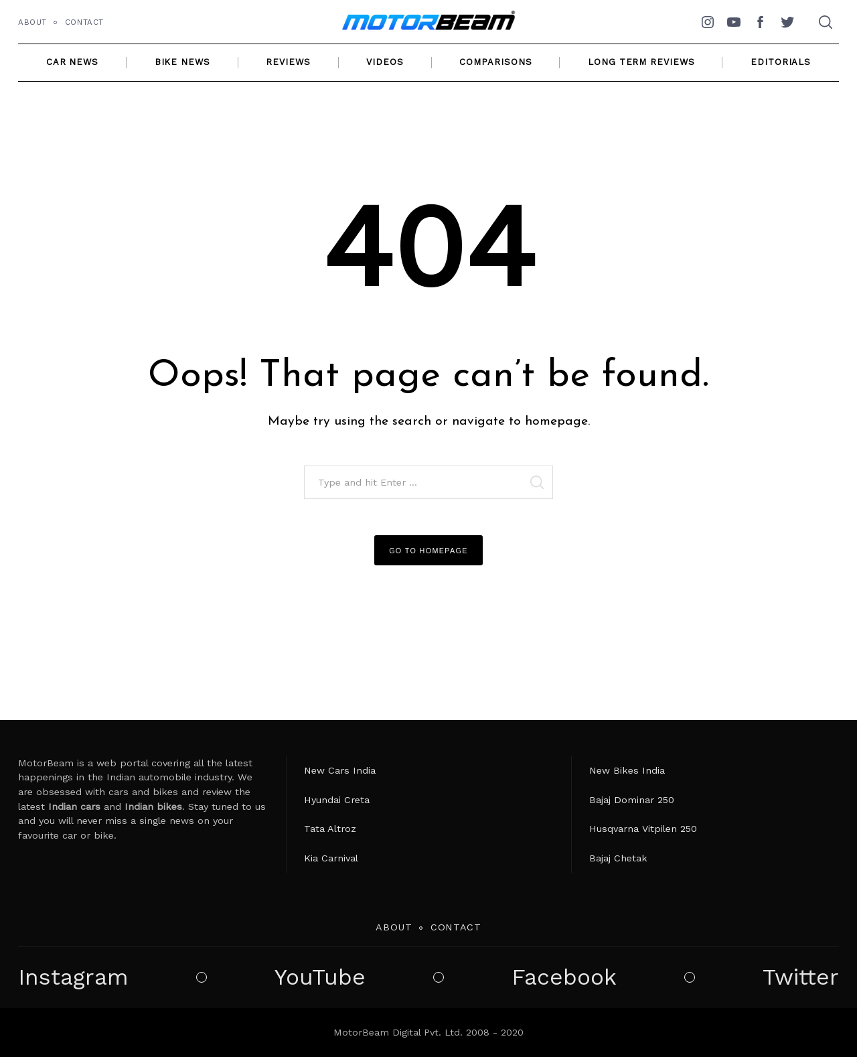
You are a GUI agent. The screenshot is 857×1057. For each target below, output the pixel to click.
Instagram (73, 977)
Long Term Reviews (641, 62)
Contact (84, 22)
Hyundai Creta (337, 799)
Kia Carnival (331, 858)
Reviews (288, 62)
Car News (72, 62)
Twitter (801, 977)
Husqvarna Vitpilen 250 (643, 828)
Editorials (781, 62)
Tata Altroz (330, 828)
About (32, 22)
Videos (384, 62)
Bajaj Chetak (618, 858)
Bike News (182, 62)
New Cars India (340, 770)
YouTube (320, 977)
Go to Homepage (428, 551)
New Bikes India (627, 770)
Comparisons (495, 62)
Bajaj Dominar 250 (631, 799)
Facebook (564, 977)
